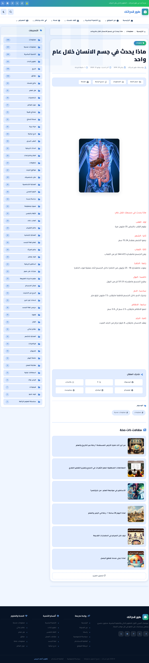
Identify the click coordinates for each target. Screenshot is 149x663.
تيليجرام (128, 390)
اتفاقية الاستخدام (82, 641)
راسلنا (86, 632)
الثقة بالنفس (52, 632)
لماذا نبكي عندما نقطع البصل (113, 558)
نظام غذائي (22, 628)
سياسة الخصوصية (81, 637)
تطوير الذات (53, 628)
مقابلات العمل (52, 637)
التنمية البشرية (52, 623)
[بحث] (11, 12)
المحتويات (118, 82)
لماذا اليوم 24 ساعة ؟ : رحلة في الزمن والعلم (107, 513)
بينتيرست (69, 390)
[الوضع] (4, 12)
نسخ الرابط (101, 82)
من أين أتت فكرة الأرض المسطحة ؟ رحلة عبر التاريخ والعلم (101, 445)
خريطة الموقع (83, 646)
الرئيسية (86, 623)
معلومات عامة (20, 641)
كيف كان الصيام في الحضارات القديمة (109, 536)
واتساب (69, 382)
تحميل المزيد (99, 576)
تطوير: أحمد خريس (41, 659)
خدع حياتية (54, 646)
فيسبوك (128, 382)
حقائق (23, 637)
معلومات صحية (121, 413)
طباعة (85, 82)
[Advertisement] (99, 108)
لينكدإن (99, 390)
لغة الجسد (53, 641)
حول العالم (22, 646)
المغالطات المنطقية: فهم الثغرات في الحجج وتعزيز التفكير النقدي (97, 468)
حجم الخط (135, 82)
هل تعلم (22, 632)
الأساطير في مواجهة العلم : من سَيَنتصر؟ (108, 491)
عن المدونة (85, 628)
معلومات (140, 43)
